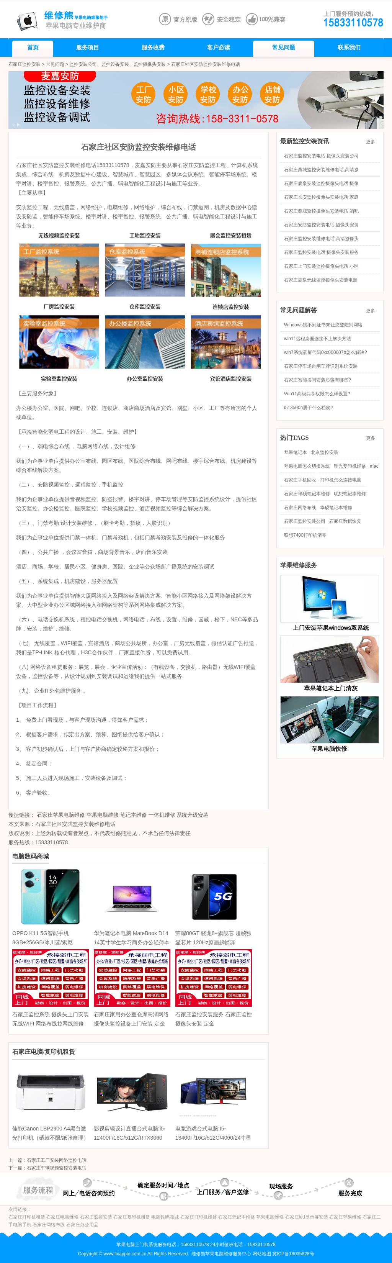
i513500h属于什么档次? (308, 407)
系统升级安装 (192, 815)
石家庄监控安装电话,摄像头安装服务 (321, 252)
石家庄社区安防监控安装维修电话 (75, 824)
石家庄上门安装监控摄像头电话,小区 (321, 266)
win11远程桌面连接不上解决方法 (317, 338)
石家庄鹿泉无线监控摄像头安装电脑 (321, 280)
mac (374, 466)
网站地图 (262, 1253)
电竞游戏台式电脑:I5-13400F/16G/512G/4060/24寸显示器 (213, 1137)
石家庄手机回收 (300, 480)
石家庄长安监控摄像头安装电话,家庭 (321, 197)
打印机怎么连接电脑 (340, 480)
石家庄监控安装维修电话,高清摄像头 (321, 238)
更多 (373, 141)
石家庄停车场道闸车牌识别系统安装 (321, 366)
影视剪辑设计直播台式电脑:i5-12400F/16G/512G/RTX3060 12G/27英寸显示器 (129, 1137)
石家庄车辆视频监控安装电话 (57, 1168)
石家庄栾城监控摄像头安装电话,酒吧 (321, 211)
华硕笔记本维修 (336, 507)
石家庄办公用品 (82, 1224)
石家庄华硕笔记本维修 (307, 493)
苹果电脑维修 (103, 815)
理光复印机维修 (350, 466)
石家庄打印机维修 (198, 1217)
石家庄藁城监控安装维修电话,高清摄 (321, 169)
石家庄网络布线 (300, 507)
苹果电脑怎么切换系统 (307, 466)
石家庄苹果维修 (345, 1217)
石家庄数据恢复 (345, 521)
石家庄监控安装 (24, 64)
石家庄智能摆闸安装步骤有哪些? (317, 380)
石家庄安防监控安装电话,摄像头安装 (321, 225)
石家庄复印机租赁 (131, 1217)
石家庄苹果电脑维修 (61, 815)
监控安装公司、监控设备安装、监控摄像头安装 (117, 64)
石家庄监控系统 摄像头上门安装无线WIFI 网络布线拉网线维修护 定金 (50, 1023)
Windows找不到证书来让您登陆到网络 (323, 325)
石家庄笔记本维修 (236, 1217)
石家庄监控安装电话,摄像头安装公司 (321, 156)
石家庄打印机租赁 (26, 1217)
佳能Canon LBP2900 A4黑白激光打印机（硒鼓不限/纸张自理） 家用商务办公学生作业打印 (50, 1137)
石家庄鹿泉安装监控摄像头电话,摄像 (321, 183)
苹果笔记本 (295, 452)
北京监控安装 (324, 452)
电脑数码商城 (165, 1217)
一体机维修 (162, 815)
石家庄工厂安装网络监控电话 (57, 1160)
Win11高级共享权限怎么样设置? (317, 393)
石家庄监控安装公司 (304, 521)
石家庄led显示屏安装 (306, 1217)
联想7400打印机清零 (305, 535)
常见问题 (55, 64)
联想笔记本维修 (350, 493)
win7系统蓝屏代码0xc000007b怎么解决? (325, 352)
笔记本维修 (133, 815)
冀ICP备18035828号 (293, 1253)
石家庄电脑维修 (62, 1217)
